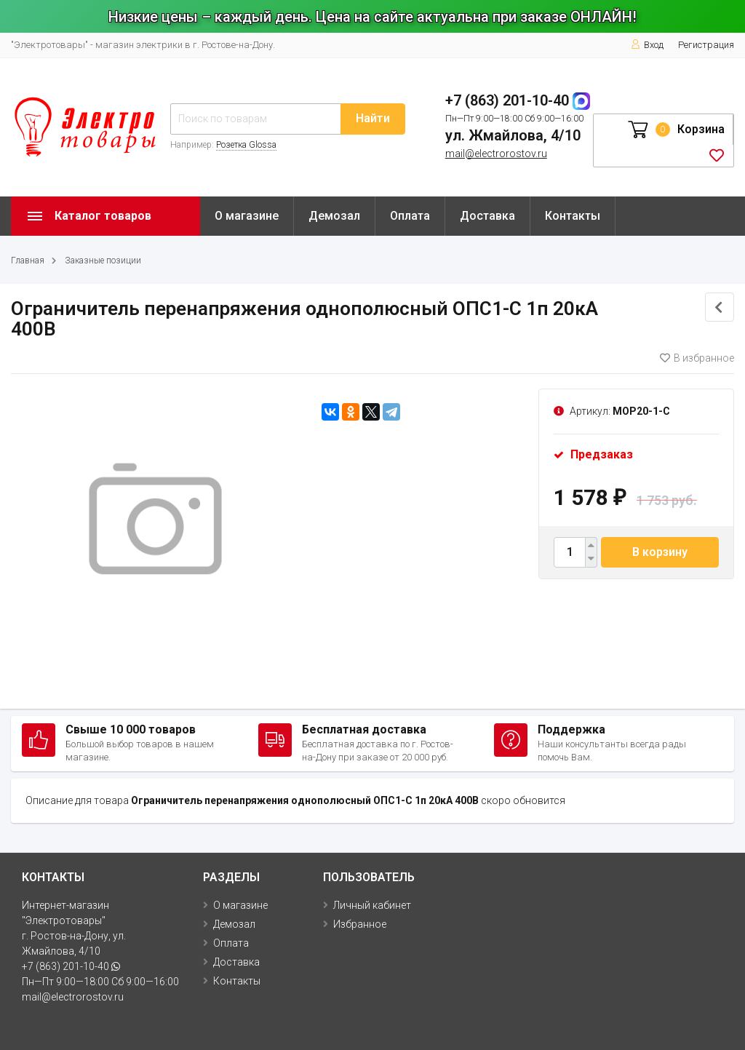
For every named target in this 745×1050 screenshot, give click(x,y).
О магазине (247, 216)
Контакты (572, 216)
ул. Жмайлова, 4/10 (513, 135)
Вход (647, 44)
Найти (373, 118)
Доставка (487, 216)
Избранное (359, 924)
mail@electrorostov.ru (496, 153)
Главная (27, 260)
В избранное (697, 358)
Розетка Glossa (246, 145)
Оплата (410, 216)
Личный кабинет (372, 905)
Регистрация (706, 44)
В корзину (660, 552)
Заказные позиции (103, 260)
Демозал (334, 216)
